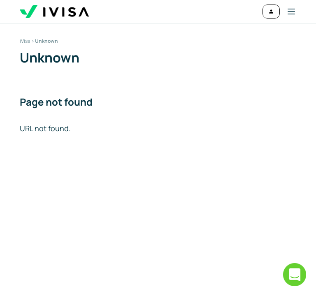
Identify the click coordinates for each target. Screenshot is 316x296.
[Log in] (271, 11)
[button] (288, 11)
